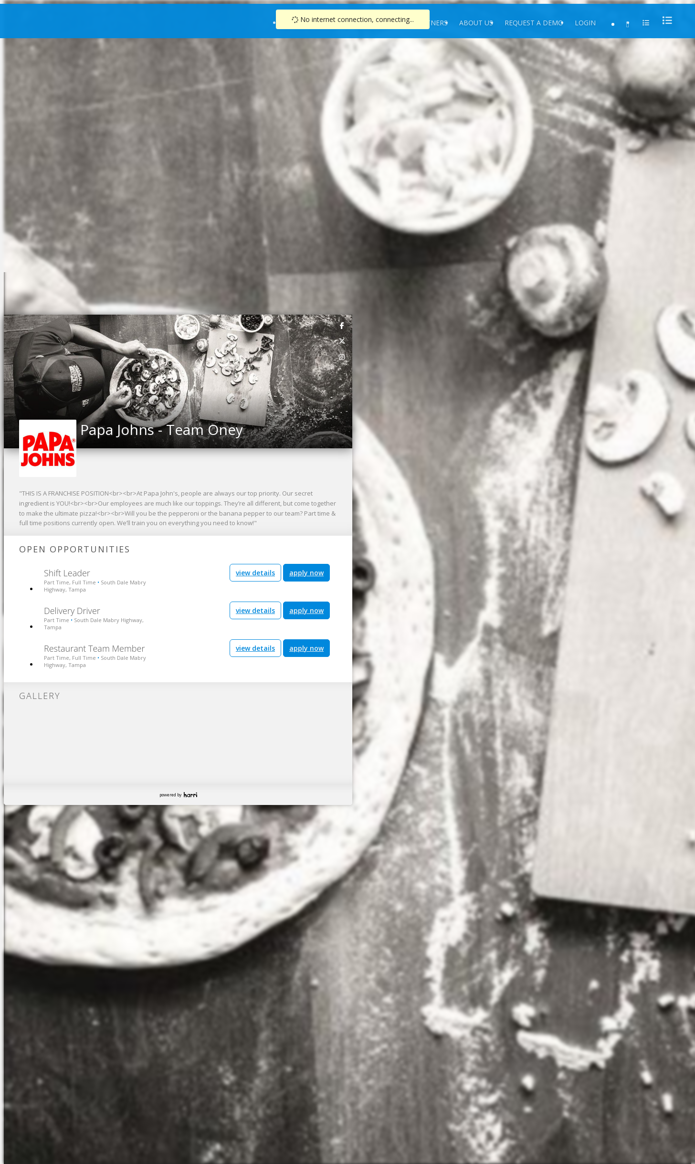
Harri (190, 794)
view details (255, 572)
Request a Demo (534, 22)
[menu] (664, 20)
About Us (476, 22)
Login (585, 22)
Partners (430, 22)
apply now (306, 572)
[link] (342, 325)
